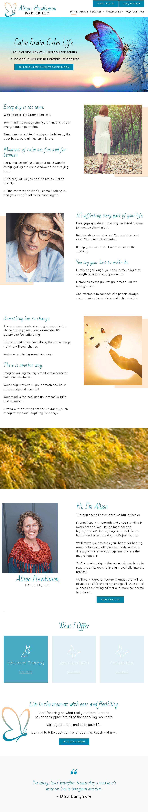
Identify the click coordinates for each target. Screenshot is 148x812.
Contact (138, 12)
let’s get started (74, 741)
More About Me (110, 599)
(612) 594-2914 (131, 3)
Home (74, 12)
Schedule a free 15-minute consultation (44, 67)
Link (26, 667)
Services (95, 12)
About (83, 12)
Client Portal (105, 3)
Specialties (113, 12)
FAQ (128, 12)
